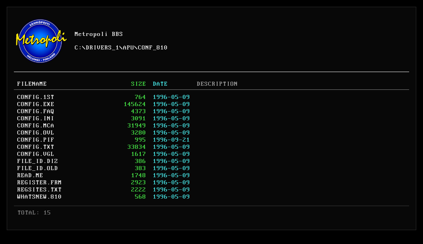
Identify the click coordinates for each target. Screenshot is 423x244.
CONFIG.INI (35, 118)
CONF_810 (153, 47)
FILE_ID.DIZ (37, 161)
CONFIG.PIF (35, 140)
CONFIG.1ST (35, 97)
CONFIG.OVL (35, 132)
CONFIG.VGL (35, 154)
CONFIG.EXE (35, 104)
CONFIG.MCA (35, 125)
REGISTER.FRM (39, 182)
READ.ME (30, 175)
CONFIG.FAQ (35, 111)
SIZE (138, 84)
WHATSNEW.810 (39, 197)
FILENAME (32, 84)
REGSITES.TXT (39, 189)
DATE (160, 84)
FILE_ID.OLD (37, 168)
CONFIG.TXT (35, 147)
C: (78, 47)
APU (128, 47)
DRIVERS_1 (102, 47)
